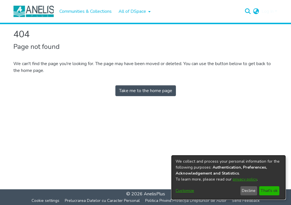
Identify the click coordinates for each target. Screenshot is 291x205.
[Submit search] (247, 11)
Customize (185, 190)
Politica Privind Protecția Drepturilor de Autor (185, 200)
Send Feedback (246, 200)
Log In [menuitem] (267, 11)
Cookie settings (45, 200)
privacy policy (245, 179)
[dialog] (228, 177)
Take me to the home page (145, 91)
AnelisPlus (154, 194)
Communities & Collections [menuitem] (85, 11)
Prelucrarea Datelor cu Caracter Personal (102, 200)
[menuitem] (134, 11)
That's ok (269, 190)
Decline (248, 190)
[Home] (33, 11)
